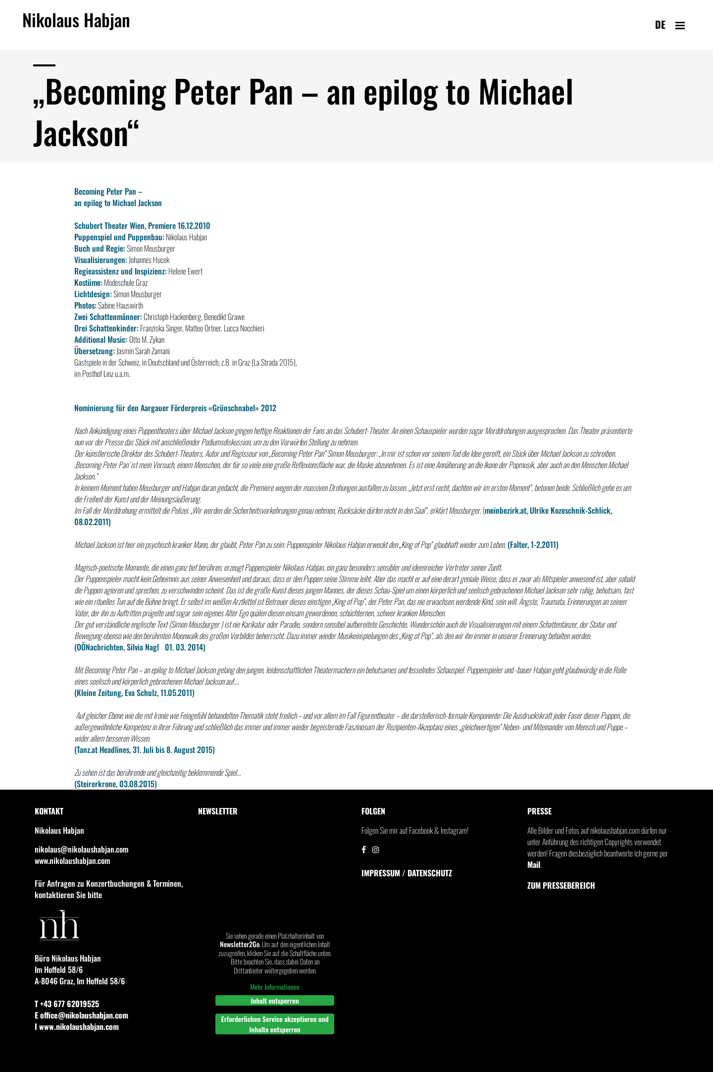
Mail (533, 864)
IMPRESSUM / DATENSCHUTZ (406, 873)
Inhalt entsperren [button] (275, 1000)
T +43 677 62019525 (67, 1004)
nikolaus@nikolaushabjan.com (81, 849)
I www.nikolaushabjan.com (77, 1026)
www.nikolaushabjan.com (72, 860)
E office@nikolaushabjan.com (81, 1015)
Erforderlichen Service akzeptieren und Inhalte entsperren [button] (275, 1023)
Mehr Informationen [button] (275, 986)
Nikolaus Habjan (76, 25)
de (660, 24)
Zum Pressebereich (561, 885)
